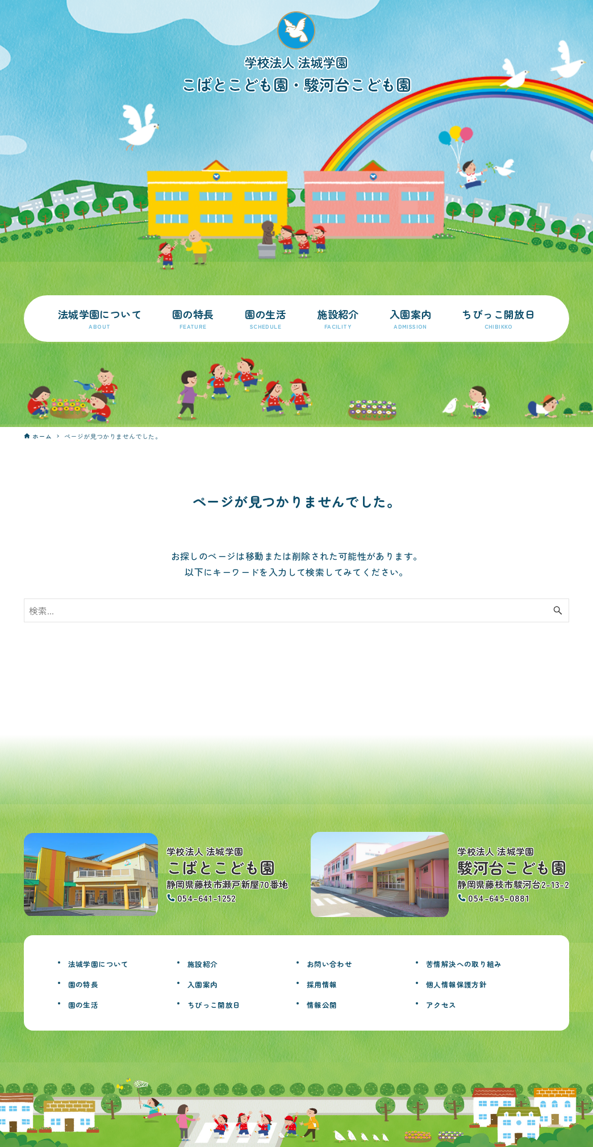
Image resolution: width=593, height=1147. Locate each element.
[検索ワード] (297, 610)
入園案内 (208, 983)
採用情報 (328, 983)
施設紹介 (208, 962)
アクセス (447, 1003)
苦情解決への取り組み (478, 962)
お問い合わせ (338, 962)
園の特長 (89, 983)
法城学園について (110, 962)
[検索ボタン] (557, 610)
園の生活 (89, 1003)
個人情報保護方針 (468, 983)
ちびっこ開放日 (224, 1003)
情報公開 (328, 1003)
